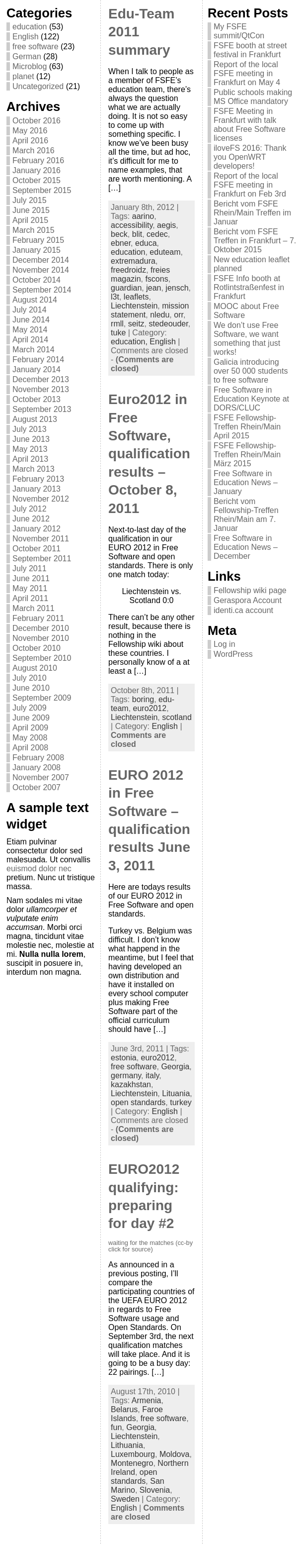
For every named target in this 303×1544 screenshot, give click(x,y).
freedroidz (128, 270)
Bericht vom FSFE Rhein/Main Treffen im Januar (252, 213)
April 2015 (30, 220)
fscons (156, 279)
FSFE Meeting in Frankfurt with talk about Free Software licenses (250, 124)
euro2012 (150, 708)
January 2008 (36, 767)
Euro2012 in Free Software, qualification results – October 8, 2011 (149, 453)
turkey (181, 1102)
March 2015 (33, 230)
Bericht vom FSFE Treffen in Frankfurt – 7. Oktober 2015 (255, 240)
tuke (118, 332)
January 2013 (36, 489)
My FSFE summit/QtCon (239, 31)
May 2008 (29, 737)
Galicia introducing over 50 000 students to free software (251, 371)
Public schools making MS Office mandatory (253, 96)
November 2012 (40, 499)
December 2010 (40, 628)
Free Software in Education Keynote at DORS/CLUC (251, 399)
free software (35, 46)
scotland (177, 717)
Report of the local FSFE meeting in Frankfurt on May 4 (247, 73)
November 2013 (40, 389)
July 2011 (29, 568)
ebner (121, 243)
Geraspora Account (248, 600)
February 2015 (38, 240)
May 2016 (29, 130)
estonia (124, 1057)
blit (137, 234)
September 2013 (41, 409)
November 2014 (40, 270)
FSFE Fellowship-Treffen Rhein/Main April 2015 (247, 426)
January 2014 (36, 369)
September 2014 (41, 290)
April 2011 (30, 598)
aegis (166, 225)
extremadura (133, 261)
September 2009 (41, 698)
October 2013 (36, 399)
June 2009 (31, 718)
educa (146, 243)
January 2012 (36, 528)
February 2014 (38, 359)
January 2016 (36, 170)
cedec (157, 234)
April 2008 (30, 747)
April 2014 (30, 339)
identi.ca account (243, 610)
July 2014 (29, 310)
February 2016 (38, 160)
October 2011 (36, 548)
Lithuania (127, 1445)
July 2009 (29, 708)
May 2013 (29, 449)
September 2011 (41, 558)
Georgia (175, 1066)
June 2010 (31, 688)
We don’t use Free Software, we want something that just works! (247, 338)
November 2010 (40, 638)
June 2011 (31, 578)
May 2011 (29, 588)
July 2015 (29, 200)
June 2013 (31, 439)
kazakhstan (131, 1084)
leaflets (136, 297)
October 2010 (36, 648)
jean (153, 288)
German (26, 56)
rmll (117, 323)
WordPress (233, 654)
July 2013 (29, 429)
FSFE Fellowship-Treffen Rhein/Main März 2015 (247, 454)
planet (23, 76)
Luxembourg (133, 1454)
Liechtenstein (134, 306)
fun (116, 1427)
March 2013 (33, 469)
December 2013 (40, 379)
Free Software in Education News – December (246, 547)
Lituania (176, 1093)
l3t (115, 297)
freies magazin (140, 274)
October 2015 (36, 180)
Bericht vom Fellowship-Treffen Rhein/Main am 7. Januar (246, 514)
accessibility (131, 225)
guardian (126, 288)
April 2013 (30, 459)
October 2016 (36, 120)
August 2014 (34, 300)
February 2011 (38, 618)
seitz (136, 323)
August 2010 (34, 668)
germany (126, 1075)
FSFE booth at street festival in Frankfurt (250, 50)
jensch (176, 288)
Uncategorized (38, 86)
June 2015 (31, 210)
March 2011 (33, 608)
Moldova (174, 1454)
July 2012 (29, 509)
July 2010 (29, 678)
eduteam (165, 252)
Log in (224, 644)
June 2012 (31, 519)
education (29, 26)
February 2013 (38, 479)
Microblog (29, 66)
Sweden (125, 1499)
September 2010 (41, 658)
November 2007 (40, 777)
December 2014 (40, 260)
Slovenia (155, 1490)
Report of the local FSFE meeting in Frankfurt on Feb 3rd (250, 185)
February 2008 (38, 757)
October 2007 (36, 787)
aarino (143, 216)
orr (178, 314)
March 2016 (33, 150)
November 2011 (40, 538)
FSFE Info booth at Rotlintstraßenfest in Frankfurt (249, 287)
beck (119, 234)
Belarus (124, 1409)
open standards (138, 1102)
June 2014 (31, 319)
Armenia (146, 1400)
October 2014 (36, 280)
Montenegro (132, 1463)
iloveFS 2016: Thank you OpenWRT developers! (250, 157)
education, (130, 341)
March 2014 (33, 349)
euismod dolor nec (39, 868)
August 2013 (34, 419)
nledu (159, 314)
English (25, 36)
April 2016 (30, 140)
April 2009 (30, 727)
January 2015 (36, 250)
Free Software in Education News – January (246, 482)
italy (152, 1075)
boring (143, 699)
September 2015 (41, 190)
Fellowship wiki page (250, 590)
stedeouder (168, 323)
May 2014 (29, 329)
